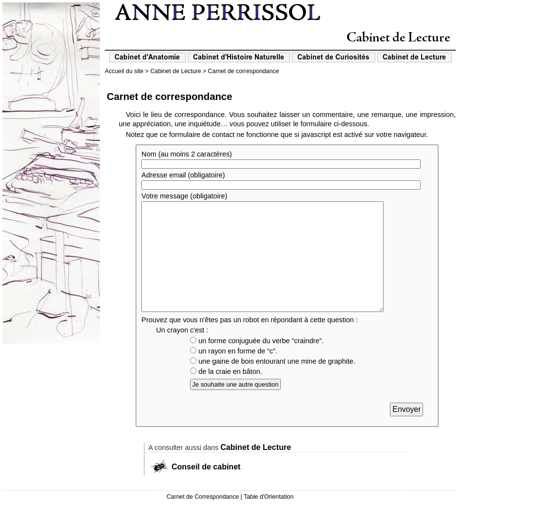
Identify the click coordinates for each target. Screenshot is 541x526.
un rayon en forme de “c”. (233, 373)
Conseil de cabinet (206, 489)
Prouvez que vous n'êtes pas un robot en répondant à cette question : (249, 342)
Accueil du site (124, 71)
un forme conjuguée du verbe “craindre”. (257, 363)
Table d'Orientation (268, 518)
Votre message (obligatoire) (184, 196)
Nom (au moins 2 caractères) (186, 154)
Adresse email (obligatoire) (183, 175)
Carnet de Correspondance (203, 518)
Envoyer (406, 431)
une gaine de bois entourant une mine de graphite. (272, 383)
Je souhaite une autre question (235, 406)
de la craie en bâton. (226, 393)
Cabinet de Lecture (175, 71)
